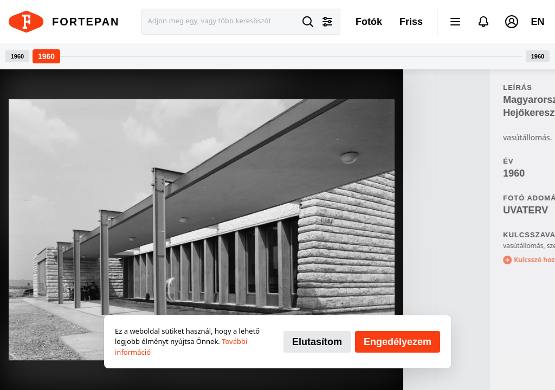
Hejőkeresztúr (448, 112)
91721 (492, 173)
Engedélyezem (397, 341)
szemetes (474, 245)
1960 (427, 173)
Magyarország (449, 99)
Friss (411, 21)
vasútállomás (436, 245)
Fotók (369, 21)
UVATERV (438, 210)
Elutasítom (317, 341)
